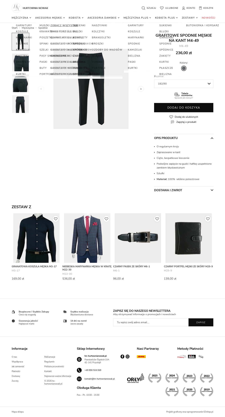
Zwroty (15, 381)
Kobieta (75, 17)
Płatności (16, 371)
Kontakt (48, 371)
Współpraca (17, 361)
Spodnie (43, 28)
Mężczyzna (20, 17)
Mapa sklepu (18, 411)
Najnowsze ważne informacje (57, 376)
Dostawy (16, 376)
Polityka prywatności (54, 366)
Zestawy (188, 17)
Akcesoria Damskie (102, 17)
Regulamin (49, 361)
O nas (14, 357)
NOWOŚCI (209, 17)
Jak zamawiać (18, 366)
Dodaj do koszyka (183, 108)
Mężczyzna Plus (136, 17)
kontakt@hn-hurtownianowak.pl (99, 378)
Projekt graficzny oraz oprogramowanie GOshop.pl (189, 411)
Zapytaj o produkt (186, 122)
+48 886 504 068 (92, 370)
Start (14, 28)
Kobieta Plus (165, 17)
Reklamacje (49, 357)
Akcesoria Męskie (48, 17)
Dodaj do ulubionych (186, 117)
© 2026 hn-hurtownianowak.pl (53, 382)
